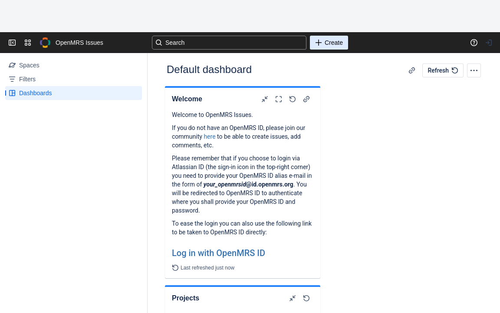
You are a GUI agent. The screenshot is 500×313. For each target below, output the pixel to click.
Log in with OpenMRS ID (218, 253)
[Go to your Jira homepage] (45, 43)
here (209, 136)
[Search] (229, 43)
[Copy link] (412, 70)
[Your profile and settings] (489, 42)
